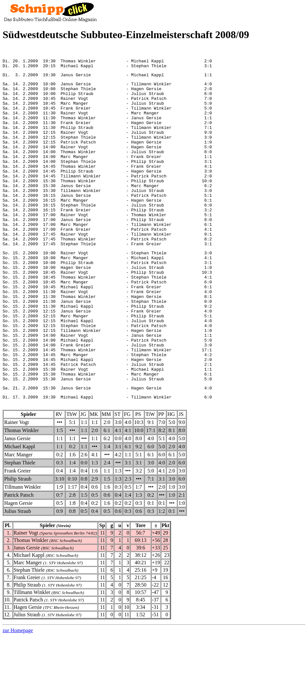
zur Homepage (18, 694)
